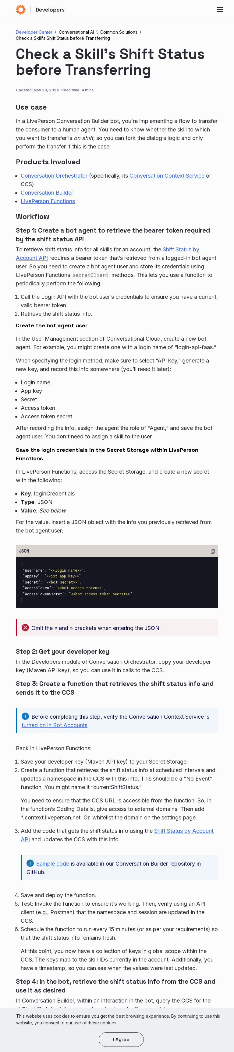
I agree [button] (121, 1039)
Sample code (52, 863)
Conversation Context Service (166, 175)
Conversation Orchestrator (54, 175)
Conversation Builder (47, 192)
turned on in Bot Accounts (54, 725)
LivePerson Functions (48, 201)
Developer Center (34, 32)
